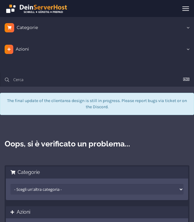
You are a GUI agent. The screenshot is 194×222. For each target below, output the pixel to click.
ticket (170, 100)
